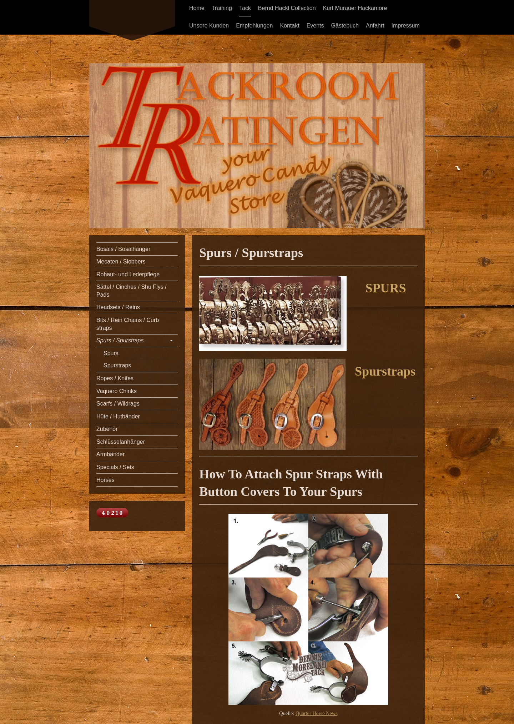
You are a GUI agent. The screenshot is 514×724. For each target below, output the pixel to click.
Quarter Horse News (317, 713)
